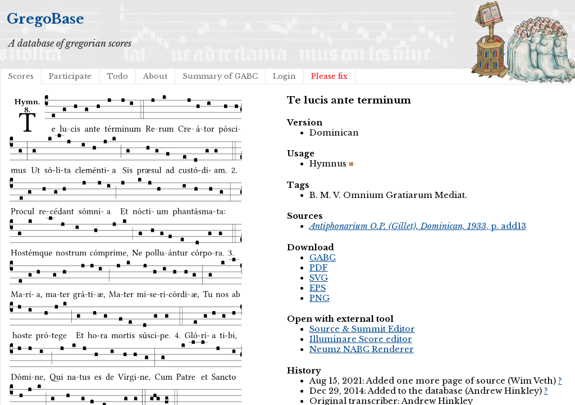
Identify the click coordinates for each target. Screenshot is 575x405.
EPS (317, 288)
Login (284, 76)
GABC (322, 258)
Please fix (329, 76)
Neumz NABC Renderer (361, 349)
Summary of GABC (220, 76)
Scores (21, 76)
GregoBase (45, 19)
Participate (70, 76)
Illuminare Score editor (360, 339)
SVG (318, 278)
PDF (318, 268)
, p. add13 (417, 226)
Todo (117, 76)
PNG (319, 298)
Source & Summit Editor (362, 329)
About (155, 76)
